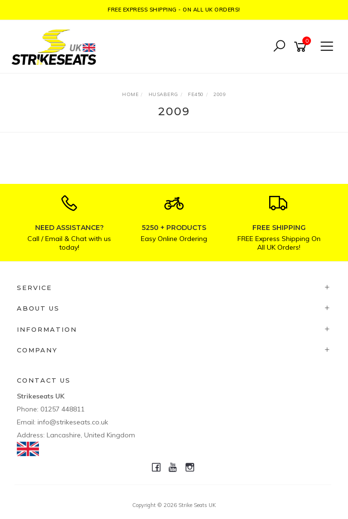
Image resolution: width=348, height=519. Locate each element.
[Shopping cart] (301, 47)
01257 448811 (62, 409)
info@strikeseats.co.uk (72, 422)
